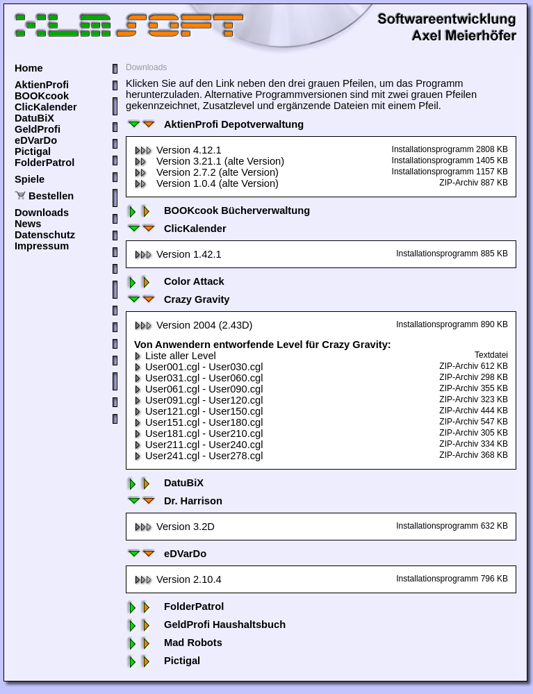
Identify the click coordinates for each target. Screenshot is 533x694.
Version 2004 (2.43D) (193, 325)
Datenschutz (45, 234)
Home (29, 68)
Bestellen (51, 195)
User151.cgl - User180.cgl (198, 422)
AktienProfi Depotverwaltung (215, 124)
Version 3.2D (174, 526)
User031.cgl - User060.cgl (198, 377)
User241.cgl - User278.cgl (198, 455)
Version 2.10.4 (178, 579)
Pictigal (33, 151)
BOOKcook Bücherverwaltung (218, 210)
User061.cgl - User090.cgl (198, 389)
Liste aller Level (175, 355)
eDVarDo (36, 140)
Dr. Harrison (174, 500)
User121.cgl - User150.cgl (198, 411)
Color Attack (175, 281)
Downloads (42, 212)
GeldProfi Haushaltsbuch (206, 624)
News (28, 223)
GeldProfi (37, 129)
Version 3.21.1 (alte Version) (209, 161)
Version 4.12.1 (178, 150)
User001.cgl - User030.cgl (198, 366)
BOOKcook (42, 95)
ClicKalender (46, 107)
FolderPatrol (44, 162)
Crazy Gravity (178, 299)
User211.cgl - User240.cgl (198, 444)
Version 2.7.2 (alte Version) (206, 172)
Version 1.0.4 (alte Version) (206, 183)
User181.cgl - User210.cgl (198, 433)
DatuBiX (34, 118)
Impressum (42, 245)
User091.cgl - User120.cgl (198, 400)
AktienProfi (42, 84)
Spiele (29, 179)
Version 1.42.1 (178, 254)
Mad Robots (174, 642)
